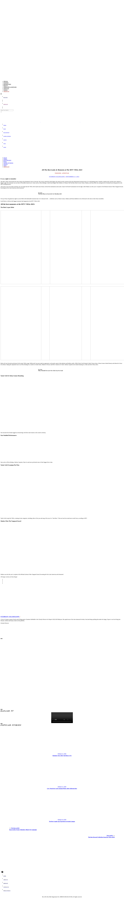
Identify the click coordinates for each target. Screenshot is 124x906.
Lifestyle (6, 88)
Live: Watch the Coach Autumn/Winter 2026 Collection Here (62, 788)
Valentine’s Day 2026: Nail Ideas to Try (62, 755)
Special (5, 81)
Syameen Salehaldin (56, 176)
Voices (5, 90)
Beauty (5, 85)
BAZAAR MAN (7, 84)
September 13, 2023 (72, 176)
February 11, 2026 (62, 753)
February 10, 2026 (62, 819)
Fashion (5, 82)
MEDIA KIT (6, 91)
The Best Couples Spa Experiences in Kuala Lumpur (62, 821)
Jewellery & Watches (9, 87)
